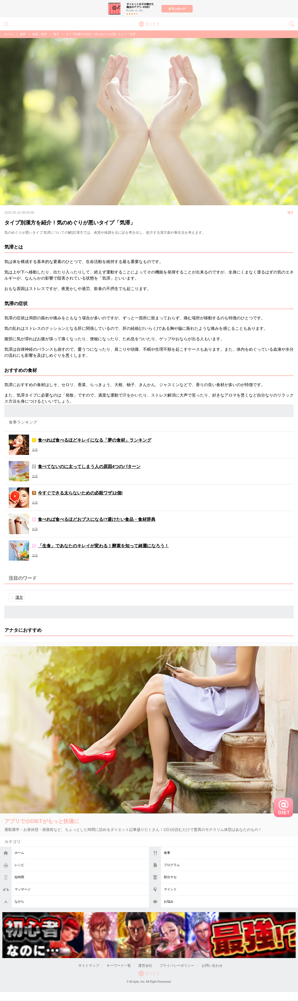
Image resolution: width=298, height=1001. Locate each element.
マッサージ (23, 889)
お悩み (168, 901)
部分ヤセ (170, 877)
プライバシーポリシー (176, 966)
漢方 (56, 34)
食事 (167, 852)
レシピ (19, 865)
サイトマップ (88, 966)
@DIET (149, 23)
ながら (19, 901)
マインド (170, 889)
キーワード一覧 (119, 966)
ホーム (19, 852)
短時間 (19, 877)
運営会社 (145, 966)
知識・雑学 (39, 34)
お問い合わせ (212, 966)
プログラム (172, 865)
